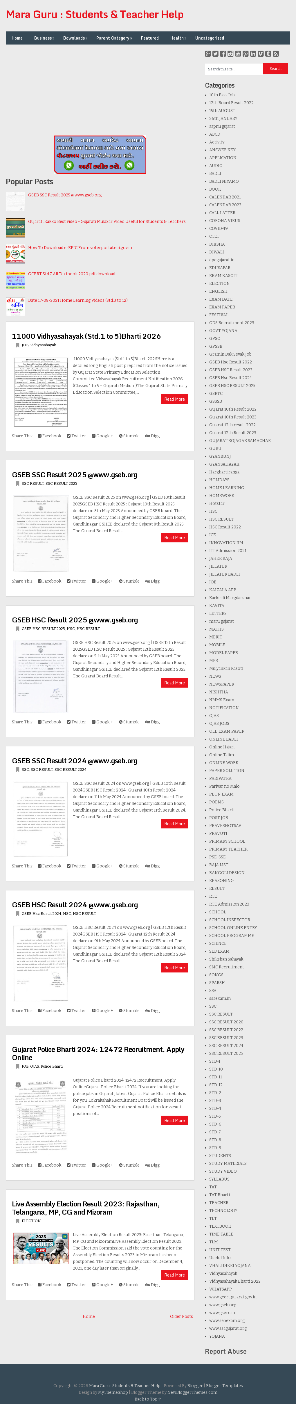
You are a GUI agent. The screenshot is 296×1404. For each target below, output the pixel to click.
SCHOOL (217, 912)
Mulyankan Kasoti (226, 668)
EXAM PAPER (222, 307)
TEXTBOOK (220, 1226)
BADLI (215, 173)
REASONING (221, 880)
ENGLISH (218, 291)
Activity (216, 142)
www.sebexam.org (227, 1320)
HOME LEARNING (226, 487)
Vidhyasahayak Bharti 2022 (235, 1281)
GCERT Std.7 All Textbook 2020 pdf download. (72, 273)
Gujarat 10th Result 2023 (233, 417)
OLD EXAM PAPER (226, 731)
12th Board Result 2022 (231, 102)
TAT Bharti (219, 1194)
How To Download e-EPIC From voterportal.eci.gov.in (80, 247)
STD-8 (215, 1139)
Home (17, 38)
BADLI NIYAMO (224, 181)
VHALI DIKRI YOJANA (230, 1265)
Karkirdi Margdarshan (230, 597)
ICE (212, 535)
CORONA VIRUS (224, 220)
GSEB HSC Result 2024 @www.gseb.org (75, 904)
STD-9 (215, 1147)
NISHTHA (218, 692)
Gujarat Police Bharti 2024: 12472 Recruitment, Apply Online (98, 1053)
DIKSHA (217, 244)
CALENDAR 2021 (225, 197)
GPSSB (215, 346)
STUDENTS (220, 1155)
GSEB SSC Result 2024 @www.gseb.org (74, 760)
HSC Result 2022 (225, 527)
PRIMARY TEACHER (228, 849)
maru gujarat (221, 621)
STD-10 (216, 1069)
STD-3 (215, 1100)
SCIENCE (218, 943)
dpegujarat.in (221, 260)
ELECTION (31, 1221)
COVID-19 (218, 228)
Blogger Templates (224, 1385)
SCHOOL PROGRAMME (231, 935)
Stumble (129, 436)
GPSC (214, 338)
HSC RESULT (88, 628)
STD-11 (215, 1077)
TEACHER (218, 1202)
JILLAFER (218, 566)
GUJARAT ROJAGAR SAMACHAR (240, 440)
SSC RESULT (33, 483)
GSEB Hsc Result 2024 (41, 913)
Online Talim (221, 754)
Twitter (76, 436)
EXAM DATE (221, 299)
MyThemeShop (113, 1392)
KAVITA (216, 605)
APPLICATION (223, 157)
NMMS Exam (221, 699)
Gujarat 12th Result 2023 (232, 432)
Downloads (76, 38)
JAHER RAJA (220, 558)
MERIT (215, 637)
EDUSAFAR (219, 267)
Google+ (102, 436)
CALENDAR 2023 (225, 205)
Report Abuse (226, 1351)
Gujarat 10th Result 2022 (233, 409)
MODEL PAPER (223, 652)
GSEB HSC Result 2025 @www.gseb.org (75, 619)
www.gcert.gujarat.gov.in (233, 1297)
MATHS (216, 629)
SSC (25, 769)
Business (44, 38)
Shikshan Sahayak (226, 959)
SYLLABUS (219, 1179)
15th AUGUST (222, 110)
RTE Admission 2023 (229, 904)
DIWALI (216, 252)
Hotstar (217, 503)
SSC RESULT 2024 (70, 769)
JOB (25, 345)
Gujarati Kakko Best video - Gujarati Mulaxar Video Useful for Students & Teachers (107, 221)
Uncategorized (209, 38)
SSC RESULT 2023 (226, 1037)
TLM (213, 1242)
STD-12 (216, 1084)
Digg (152, 436)
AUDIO (216, 165)
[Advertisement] (100, 91)
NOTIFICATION (224, 707)
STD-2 (215, 1092)
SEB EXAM (219, 951)
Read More (174, 399)
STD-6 (215, 1124)
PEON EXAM (221, 794)
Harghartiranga (224, 472)
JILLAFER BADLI (224, 574)
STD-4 (215, 1108)
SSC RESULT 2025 (61, 483)
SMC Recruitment (226, 967)
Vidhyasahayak (43, 345)
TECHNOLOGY (223, 1210)
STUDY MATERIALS (228, 1163)
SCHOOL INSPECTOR (229, 919)
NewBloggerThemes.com (192, 1392)
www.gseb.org (222, 1304)
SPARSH (217, 982)
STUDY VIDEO (223, 1171)
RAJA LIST (218, 864)
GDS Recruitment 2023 (231, 322)
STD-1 (214, 1061)
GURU (215, 448)
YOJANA (217, 1336)
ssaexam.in (220, 998)
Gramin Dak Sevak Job (230, 354)
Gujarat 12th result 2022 (232, 425)
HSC (71, 628)
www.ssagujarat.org (228, 1328)
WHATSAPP (220, 1289)
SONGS (216, 974)
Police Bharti (52, 1066)
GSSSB (215, 401)
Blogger (195, 1385)
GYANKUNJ (220, 456)
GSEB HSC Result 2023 (230, 370)
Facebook (49, 436)
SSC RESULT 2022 (226, 1029)
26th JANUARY (223, 118)
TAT (213, 1187)
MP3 (213, 660)
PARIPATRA (220, 778)
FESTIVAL (218, 315)
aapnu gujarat (222, 126)
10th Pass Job (222, 95)
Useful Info (220, 1257)
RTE (213, 896)
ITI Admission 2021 (227, 550)
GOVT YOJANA (223, 330)
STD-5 (215, 1116)
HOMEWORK (221, 495)
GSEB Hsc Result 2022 (230, 362)
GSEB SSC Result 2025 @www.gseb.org (65, 195)
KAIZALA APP (222, 589)
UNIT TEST (220, 1249)
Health (178, 38)
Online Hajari (221, 747)
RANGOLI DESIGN (227, 872)
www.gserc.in (222, 1312)
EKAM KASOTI (223, 275)
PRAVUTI (218, 833)
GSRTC (216, 393)
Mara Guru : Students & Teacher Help (94, 14)
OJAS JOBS (219, 723)
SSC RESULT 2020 (226, 1022)
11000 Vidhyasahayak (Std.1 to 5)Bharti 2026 (86, 336)
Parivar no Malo (224, 786)
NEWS (215, 676)
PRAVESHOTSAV (225, 825)
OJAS (34, 1066)
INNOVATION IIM (226, 542)
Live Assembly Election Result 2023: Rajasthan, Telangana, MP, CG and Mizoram (86, 1207)
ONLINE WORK (224, 762)
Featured (150, 38)
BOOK (215, 189)
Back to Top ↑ (148, 1399)
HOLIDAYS (219, 480)
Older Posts (181, 1316)
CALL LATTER (222, 212)
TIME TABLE (221, 1234)
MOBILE (217, 644)
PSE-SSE (217, 857)
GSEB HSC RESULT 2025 (43, 628)
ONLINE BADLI (223, 739)
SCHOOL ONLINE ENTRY (233, 927)
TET (213, 1218)
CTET (214, 236)
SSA (212, 990)
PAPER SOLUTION (226, 770)
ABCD (214, 134)
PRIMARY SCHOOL (227, 841)
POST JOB (218, 817)
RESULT (217, 888)
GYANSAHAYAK (224, 464)
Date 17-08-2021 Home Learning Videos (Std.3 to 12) (78, 300)
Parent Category (114, 38)
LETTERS (218, 613)
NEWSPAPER (221, 684)
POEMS (216, 802)
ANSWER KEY (222, 150)
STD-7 (215, 1132)
